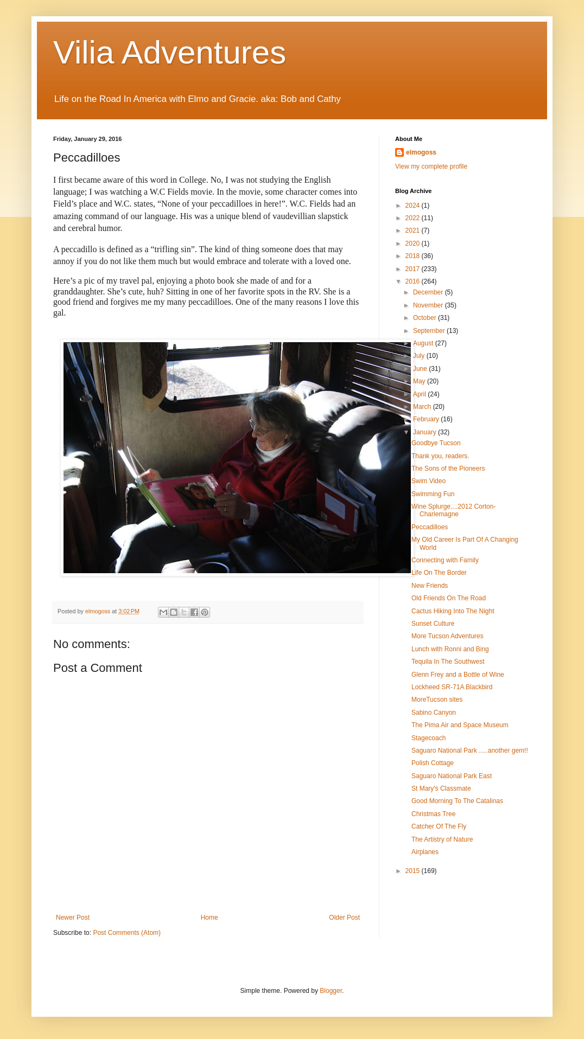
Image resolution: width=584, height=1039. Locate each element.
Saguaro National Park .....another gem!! (469, 750)
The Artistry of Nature (442, 839)
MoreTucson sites (436, 699)
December (429, 292)
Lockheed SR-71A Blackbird (451, 687)
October (425, 318)
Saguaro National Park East (451, 776)
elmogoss (421, 152)
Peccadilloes (429, 527)
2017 (413, 269)
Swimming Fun (432, 494)
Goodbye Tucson (436, 443)
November (429, 305)
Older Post (344, 917)
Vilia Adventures (169, 52)
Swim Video (428, 481)
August (424, 343)
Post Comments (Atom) (127, 933)
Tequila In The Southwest (448, 661)
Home (209, 917)
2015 (413, 871)
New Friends (429, 585)
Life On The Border (439, 572)
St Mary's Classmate (441, 788)
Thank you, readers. (440, 456)
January (425, 432)
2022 (413, 218)
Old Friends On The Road (448, 598)
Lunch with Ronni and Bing (450, 649)
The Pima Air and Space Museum (460, 725)
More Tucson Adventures (447, 636)
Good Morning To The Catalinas (457, 801)
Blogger (331, 991)
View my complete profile (431, 166)
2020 (413, 243)
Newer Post (73, 917)
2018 (413, 256)
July (420, 356)
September (430, 331)
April (420, 394)
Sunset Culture (432, 623)
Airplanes (425, 852)
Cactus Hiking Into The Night (452, 611)
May (420, 381)
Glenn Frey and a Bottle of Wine (457, 674)
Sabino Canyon (433, 712)
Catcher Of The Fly (438, 826)
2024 (413, 205)
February (427, 419)
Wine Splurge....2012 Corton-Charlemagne (453, 510)
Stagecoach (428, 738)
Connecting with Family (445, 560)
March (423, 407)
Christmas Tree (433, 814)
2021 (413, 230)
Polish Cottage (432, 763)
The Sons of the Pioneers (448, 468)
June (421, 369)
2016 (413, 281)
